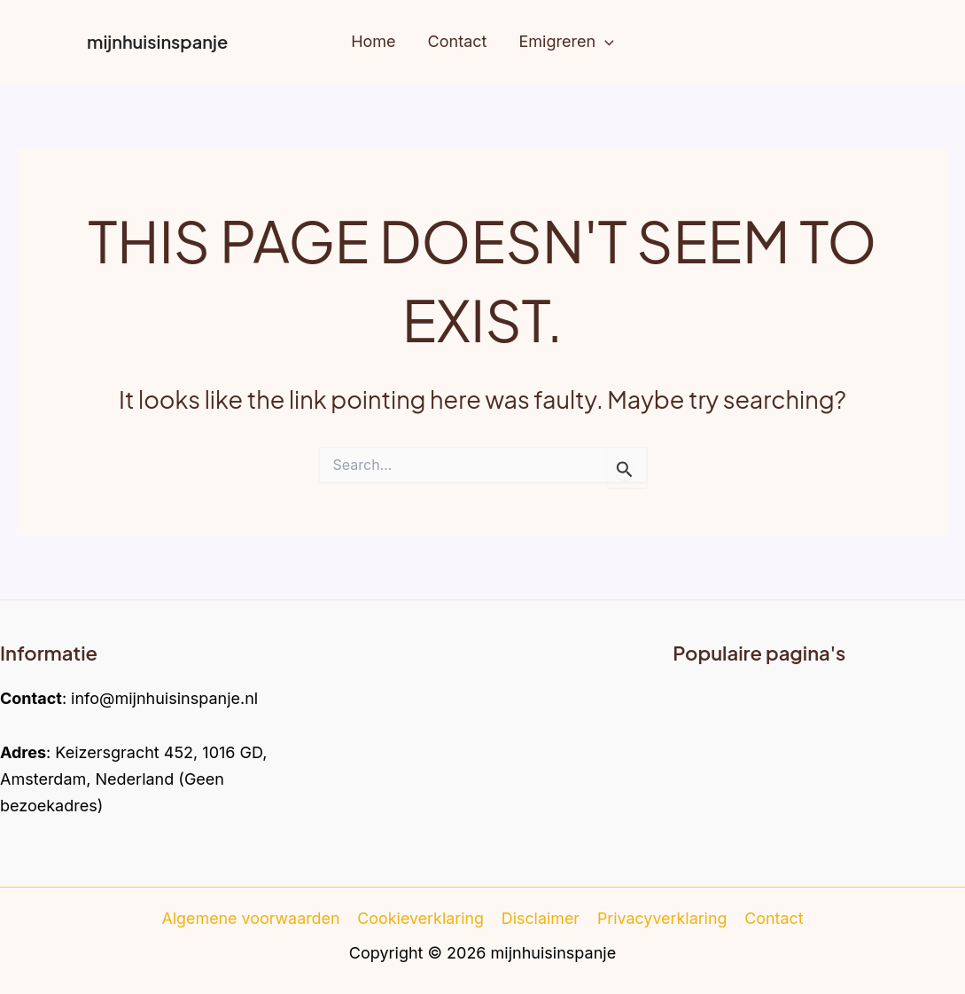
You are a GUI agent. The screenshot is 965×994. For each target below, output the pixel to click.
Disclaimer (541, 918)
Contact (773, 918)
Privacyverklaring (662, 918)
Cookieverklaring (422, 918)
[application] (604, 42)
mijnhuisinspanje (157, 41)
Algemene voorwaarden (253, 918)
